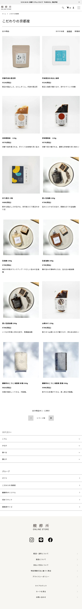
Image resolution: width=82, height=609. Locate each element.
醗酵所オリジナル (9, 492)
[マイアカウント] (73, 8)
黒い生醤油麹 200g (9, 323)
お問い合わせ (41, 597)
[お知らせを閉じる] (79, 2)
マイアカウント (41, 586)
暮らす (4, 459)
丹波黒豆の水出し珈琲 (50, 78)
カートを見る (41, 591)
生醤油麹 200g (47, 261)
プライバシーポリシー (41, 576)
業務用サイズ (7, 507)
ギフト (4, 478)
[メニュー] (78, 7)
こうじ (4, 439)
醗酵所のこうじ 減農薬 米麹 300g (15, 383)
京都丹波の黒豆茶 (9, 78)
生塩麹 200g (7, 261)
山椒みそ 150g (47, 323)
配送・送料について (41, 553)
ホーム (4, 14)
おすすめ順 (60, 31)
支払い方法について (41, 565)
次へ (51, 418)
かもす (4, 445)
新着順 (77, 31)
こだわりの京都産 (14, 14)
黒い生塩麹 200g (48, 198)
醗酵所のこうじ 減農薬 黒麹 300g (55, 383)
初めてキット (7, 499)
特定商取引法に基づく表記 (41, 571)
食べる (4, 452)
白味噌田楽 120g (9, 138)
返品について (41, 559)
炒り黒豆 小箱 (7, 198)
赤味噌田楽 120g (49, 138)
